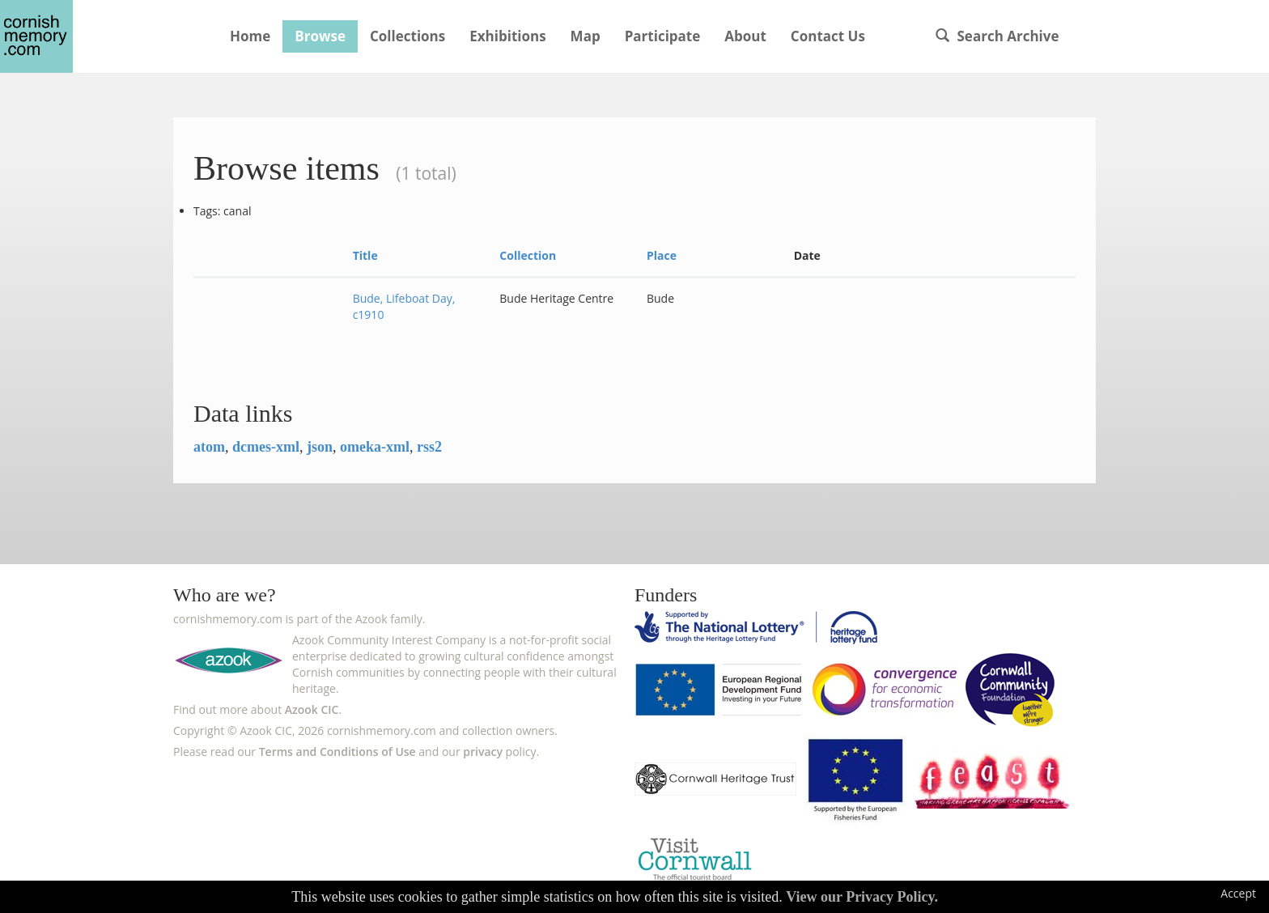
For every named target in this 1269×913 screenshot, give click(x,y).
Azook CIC (312, 709)
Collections (407, 36)
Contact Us (828, 36)
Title (365, 255)
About (745, 36)
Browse (320, 36)
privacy (483, 751)
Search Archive (997, 36)
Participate (663, 36)
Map (586, 36)
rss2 (429, 447)
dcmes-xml (265, 447)
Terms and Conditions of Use (337, 751)
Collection (527, 255)
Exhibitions (507, 36)
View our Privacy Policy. (862, 897)
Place (662, 255)
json (320, 447)
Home (250, 36)
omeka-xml (375, 447)
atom (209, 447)
